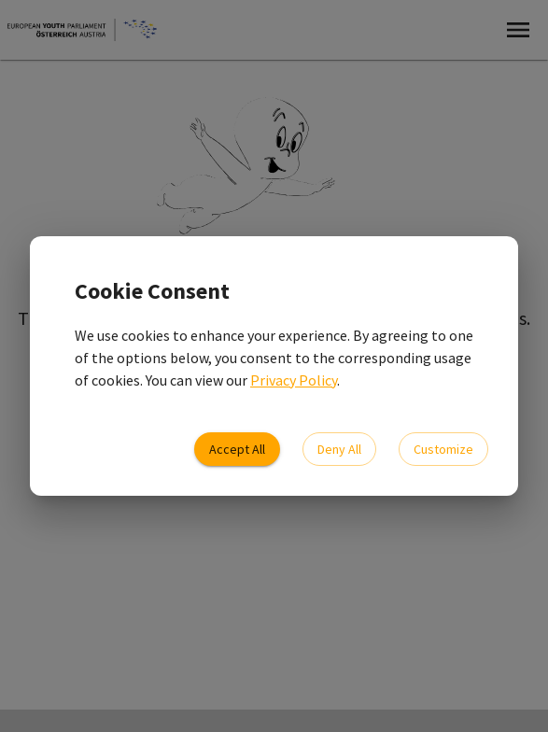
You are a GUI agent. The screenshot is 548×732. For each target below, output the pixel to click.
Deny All (339, 449)
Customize (443, 449)
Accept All (237, 449)
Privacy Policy (293, 380)
